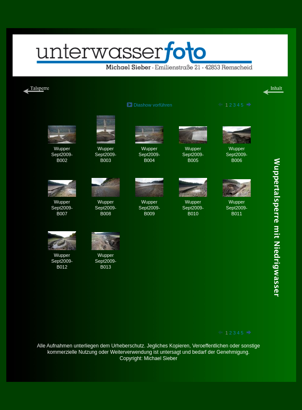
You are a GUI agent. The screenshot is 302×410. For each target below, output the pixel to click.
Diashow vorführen (153, 104)
